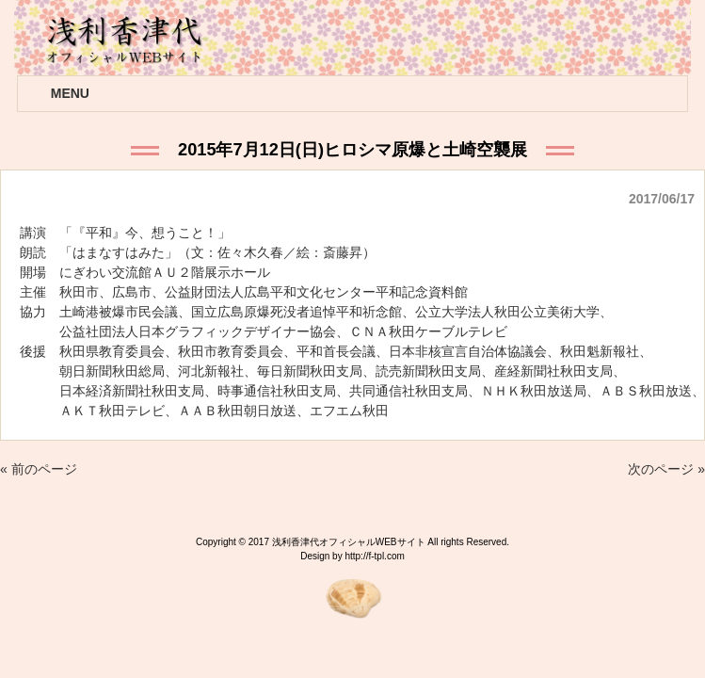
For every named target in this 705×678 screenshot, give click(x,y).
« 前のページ (38, 468)
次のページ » (666, 468)
